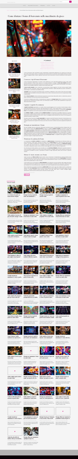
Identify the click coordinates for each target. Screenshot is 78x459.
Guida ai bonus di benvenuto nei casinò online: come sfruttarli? (46, 256)
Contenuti (48, 60)
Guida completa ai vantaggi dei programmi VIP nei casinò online (47, 215)
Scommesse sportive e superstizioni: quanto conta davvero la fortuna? (14, 121)
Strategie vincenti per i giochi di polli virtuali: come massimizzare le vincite (31, 338)
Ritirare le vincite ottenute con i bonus (47, 68)
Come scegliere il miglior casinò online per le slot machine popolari (46, 277)
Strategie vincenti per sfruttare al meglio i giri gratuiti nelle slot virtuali (31, 378)
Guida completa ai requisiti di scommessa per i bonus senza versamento (30, 398)
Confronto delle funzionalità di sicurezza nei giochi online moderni (14, 398)
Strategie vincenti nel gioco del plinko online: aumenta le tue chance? (62, 358)
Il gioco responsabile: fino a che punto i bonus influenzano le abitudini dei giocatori (14, 75)
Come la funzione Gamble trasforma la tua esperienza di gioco (14, 338)
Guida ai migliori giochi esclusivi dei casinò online (14, 377)
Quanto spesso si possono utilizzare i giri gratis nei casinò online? (46, 378)
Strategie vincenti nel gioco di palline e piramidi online (62, 377)
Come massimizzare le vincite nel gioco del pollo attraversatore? (31, 417)
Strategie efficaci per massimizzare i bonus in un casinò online (63, 276)
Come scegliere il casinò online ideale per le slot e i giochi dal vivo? (62, 398)
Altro (53, 5)
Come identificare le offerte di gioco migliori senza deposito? (14, 256)
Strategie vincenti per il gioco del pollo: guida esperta (47, 357)
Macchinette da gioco (33, 5)
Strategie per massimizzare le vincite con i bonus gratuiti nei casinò (46, 398)
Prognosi (42, 5)
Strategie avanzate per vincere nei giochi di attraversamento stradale (47, 316)
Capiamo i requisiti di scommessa (47, 63)
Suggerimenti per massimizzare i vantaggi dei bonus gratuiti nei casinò (62, 257)
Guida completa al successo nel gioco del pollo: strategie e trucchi (15, 215)
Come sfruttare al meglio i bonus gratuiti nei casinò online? (15, 316)
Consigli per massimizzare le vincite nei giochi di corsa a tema (63, 195)
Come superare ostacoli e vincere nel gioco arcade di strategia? (31, 236)
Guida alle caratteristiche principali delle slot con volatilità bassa (31, 297)
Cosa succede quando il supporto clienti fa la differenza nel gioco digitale (14, 90)
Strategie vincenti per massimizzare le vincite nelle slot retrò (63, 338)
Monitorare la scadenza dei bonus (47, 67)
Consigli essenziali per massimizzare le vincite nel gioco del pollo (14, 418)
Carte (24, 5)
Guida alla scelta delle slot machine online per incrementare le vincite (15, 438)
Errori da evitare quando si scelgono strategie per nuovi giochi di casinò (14, 137)
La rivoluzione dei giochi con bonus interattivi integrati (14, 195)
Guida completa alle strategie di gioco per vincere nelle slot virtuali (14, 297)
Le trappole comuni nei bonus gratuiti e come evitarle (46, 236)
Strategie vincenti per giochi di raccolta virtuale (46, 195)
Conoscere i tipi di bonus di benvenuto (47, 62)
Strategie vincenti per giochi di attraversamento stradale (30, 316)
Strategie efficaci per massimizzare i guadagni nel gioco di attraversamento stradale (31, 438)
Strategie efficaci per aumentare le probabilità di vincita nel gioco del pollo (63, 418)
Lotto (48, 5)
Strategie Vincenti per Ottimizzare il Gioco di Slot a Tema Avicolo (47, 417)
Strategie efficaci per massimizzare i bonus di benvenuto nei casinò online (63, 216)
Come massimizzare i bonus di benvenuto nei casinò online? (62, 236)
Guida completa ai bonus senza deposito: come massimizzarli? (46, 337)
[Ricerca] (64, 2)
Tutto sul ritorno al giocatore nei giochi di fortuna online (31, 276)
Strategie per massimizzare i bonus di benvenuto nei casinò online (31, 215)
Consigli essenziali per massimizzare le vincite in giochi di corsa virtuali (15, 277)
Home (8, 10)
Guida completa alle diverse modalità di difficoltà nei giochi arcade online (30, 257)
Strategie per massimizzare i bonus (47, 65)
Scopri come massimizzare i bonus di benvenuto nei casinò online (63, 296)
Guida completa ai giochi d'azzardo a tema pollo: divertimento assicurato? (15, 237)
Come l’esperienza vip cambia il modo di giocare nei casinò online (14, 106)
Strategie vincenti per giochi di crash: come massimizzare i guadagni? (30, 196)
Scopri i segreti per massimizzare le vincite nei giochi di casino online (47, 297)
